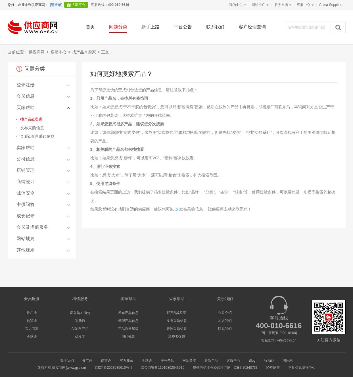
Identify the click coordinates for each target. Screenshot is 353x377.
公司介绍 (225, 313)
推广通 (32, 313)
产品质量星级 (128, 329)
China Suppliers (331, 5)
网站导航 (189, 361)
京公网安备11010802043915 (162, 368)
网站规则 (128, 337)
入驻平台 (78, 5)
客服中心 (305, 5)
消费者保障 (176, 337)
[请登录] (56, 5)
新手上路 (150, 26)
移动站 (269, 361)
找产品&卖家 (31, 119)
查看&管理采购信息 (37, 136)
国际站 (288, 361)
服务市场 (282, 5)
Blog (252, 361)
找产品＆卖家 (84, 52)
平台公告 (183, 26)
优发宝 (80, 337)
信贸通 (32, 321)
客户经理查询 (252, 26)
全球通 (32, 337)
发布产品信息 (128, 313)
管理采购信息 (176, 329)
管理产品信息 (128, 321)
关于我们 (67, 361)
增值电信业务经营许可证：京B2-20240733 (225, 368)
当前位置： (18, 52)
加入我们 (225, 321)
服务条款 (167, 361)
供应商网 (37, 52)
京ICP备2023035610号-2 (113, 368)
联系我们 (215, 26)
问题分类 (118, 26)
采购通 (80, 321)
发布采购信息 (32, 128)
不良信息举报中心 (302, 368)
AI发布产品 (80, 329)
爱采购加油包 (80, 313)
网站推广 (260, 5)
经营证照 (273, 368)
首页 (90, 26)
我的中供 (237, 5)
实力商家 (32, 329)
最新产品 (211, 361)
